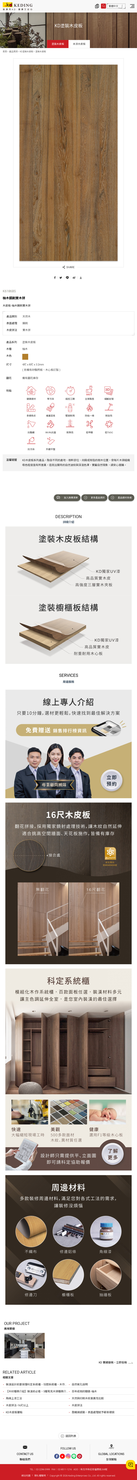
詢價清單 (97, 6)
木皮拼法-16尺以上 (17, 1405)
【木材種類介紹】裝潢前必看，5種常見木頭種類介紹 (37, 1391)
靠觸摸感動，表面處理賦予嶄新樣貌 (93, 1412)
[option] (25, 1345)
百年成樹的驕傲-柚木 (84, 1391)
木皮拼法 (77, 1405)
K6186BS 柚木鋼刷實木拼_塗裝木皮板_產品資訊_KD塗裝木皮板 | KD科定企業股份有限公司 (17, 6)
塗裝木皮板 (58, 43)
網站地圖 (26, 1475)
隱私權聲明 (40, 1475)
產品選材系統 (121, 497)
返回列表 (68, 1436)
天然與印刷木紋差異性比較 (88, 1398)
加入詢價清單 (67, 497)
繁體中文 (113, 6)
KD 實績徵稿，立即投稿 (116, 1362)
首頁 (5, 51)
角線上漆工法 (14, 1398)
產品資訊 (13, 51)
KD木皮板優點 (14, 1412)
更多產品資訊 (94, 497)
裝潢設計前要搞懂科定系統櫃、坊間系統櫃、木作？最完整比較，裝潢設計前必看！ (37, 1384)
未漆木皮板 (79, 43)
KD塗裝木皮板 (26, 51)
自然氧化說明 (80, 1384)
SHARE (69, 267)
